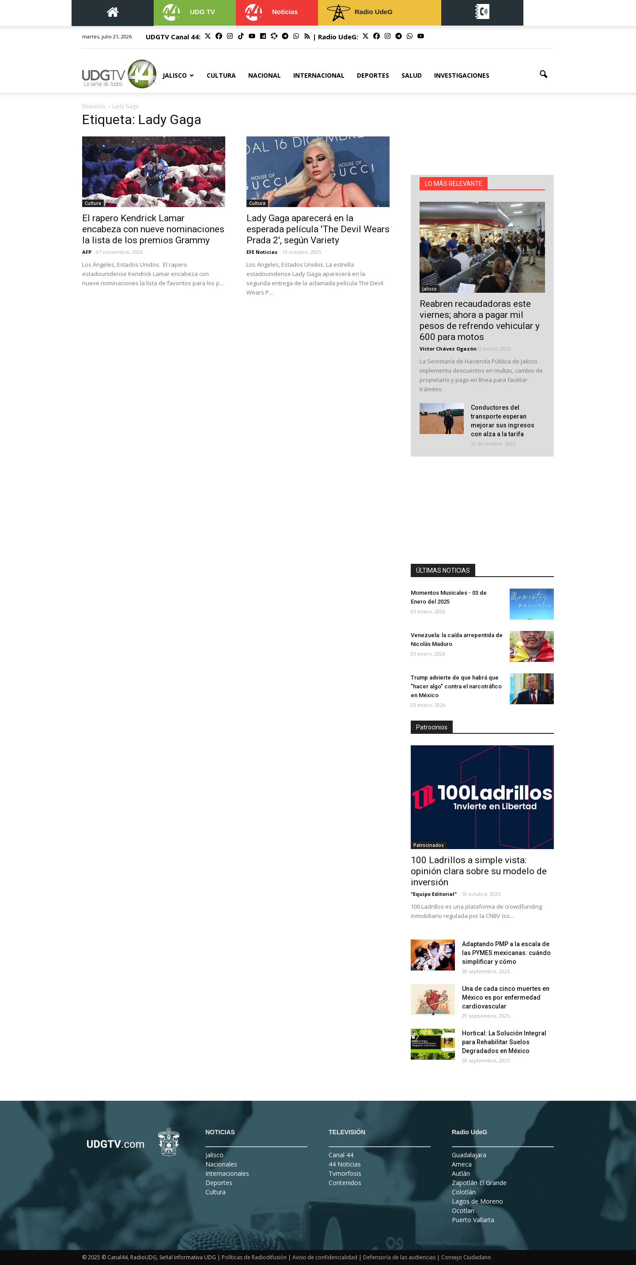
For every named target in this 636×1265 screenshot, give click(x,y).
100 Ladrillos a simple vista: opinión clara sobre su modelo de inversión (479, 871)
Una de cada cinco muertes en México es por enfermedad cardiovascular (505, 997)
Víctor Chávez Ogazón (448, 348)
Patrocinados (428, 845)
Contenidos (345, 1182)
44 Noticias (345, 1164)
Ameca (462, 1164)
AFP (86, 252)
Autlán (461, 1173)
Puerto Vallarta (473, 1220)
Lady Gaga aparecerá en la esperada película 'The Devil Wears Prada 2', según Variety (318, 229)
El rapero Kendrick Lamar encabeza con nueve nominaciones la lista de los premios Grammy (153, 229)
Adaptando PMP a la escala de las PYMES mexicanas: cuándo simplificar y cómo (506, 952)
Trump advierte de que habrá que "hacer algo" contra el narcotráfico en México (456, 686)
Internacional (318, 75)
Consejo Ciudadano (466, 1257)
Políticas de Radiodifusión (254, 1257)
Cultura (221, 75)
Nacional (264, 75)
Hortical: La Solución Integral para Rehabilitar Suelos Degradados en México (504, 1042)
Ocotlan (463, 1210)
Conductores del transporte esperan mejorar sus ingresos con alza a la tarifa (502, 421)
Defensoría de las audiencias (399, 1257)
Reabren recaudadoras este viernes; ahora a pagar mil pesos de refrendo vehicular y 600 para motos (480, 320)
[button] (543, 74)
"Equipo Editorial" (434, 894)
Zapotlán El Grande (479, 1182)
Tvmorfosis (345, 1173)
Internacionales (227, 1173)
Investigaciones (461, 75)
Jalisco (178, 75)
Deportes (373, 75)
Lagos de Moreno (477, 1201)
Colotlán (464, 1192)
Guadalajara (469, 1155)
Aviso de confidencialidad (324, 1257)
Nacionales (221, 1164)
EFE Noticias (261, 252)
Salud (411, 75)
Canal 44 (341, 1155)
